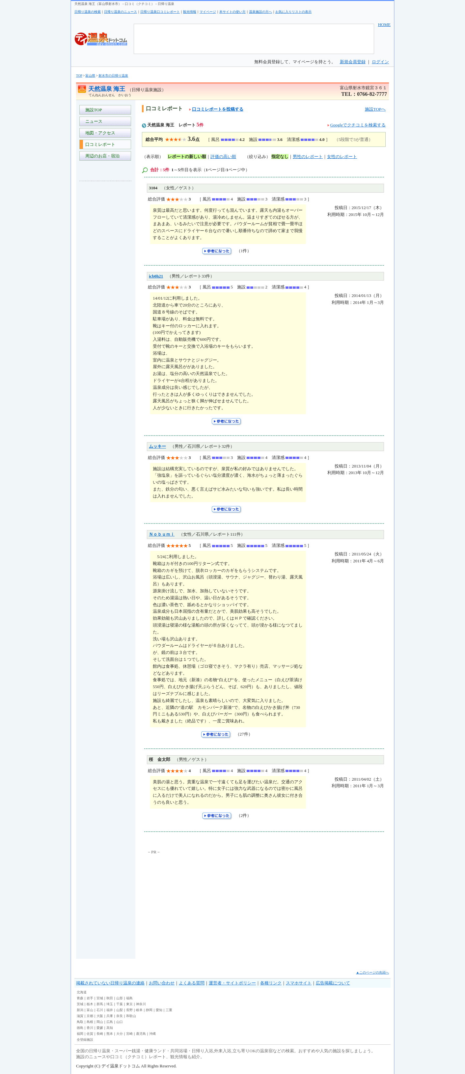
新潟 (80, 1010)
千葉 (119, 1004)
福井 (109, 1010)
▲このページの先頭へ (372, 972)
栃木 (90, 1004)
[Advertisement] (105, 284)
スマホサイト (299, 982)
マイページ (208, 11)
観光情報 (189, 11)
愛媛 (99, 1028)
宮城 (99, 998)
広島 (109, 1022)
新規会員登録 (353, 61)
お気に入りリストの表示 (293, 11)
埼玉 (109, 1004)
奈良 (119, 1016)
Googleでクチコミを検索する (358, 124)
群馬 (99, 1004)
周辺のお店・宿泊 (101, 155)
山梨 (119, 1010)
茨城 (80, 1004)
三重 (169, 1010)
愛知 (159, 1010)
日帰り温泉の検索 (87, 11)
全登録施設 (85, 1039)
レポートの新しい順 (187, 156)
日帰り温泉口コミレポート (160, 11)
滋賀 (80, 1016)
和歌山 (131, 1016)
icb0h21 (156, 276)
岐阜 (139, 1010)
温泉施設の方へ (260, 11)
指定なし (279, 156)
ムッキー (157, 446)
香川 (90, 1028)
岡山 (99, 1022)
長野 (129, 1010)
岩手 (90, 998)
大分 (119, 1033)
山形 (119, 998)
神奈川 (141, 1004)
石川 (99, 1010)
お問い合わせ (162, 982)
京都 (90, 1016)
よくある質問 (192, 982)
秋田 (109, 998)
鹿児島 (141, 1033)
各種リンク (271, 982)
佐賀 (90, 1033)
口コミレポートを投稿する (216, 109)
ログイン (380, 61)
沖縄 (152, 1033)
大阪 (99, 1016)
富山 (90, 1010)
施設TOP (92, 109)
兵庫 (109, 1016)
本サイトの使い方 (232, 11)
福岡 (80, 1033)
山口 (119, 1022)
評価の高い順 (223, 156)
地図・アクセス (99, 132)
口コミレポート (99, 144)
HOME (384, 24)
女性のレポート (342, 156)
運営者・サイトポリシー (232, 982)
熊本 (109, 1033)
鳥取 (80, 1022)
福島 (129, 998)
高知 (109, 1028)
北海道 (82, 992)
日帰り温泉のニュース (120, 11)
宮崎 (129, 1033)
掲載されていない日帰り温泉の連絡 (110, 982)
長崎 (99, 1033)
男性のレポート (308, 156)
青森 (80, 998)
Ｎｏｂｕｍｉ (162, 534)
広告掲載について (333, 982)
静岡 (149, 1010)
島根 (90, 1022)
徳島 (80, 1028)
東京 (129, 1004)
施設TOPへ (375, 109)
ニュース (92, 121)
